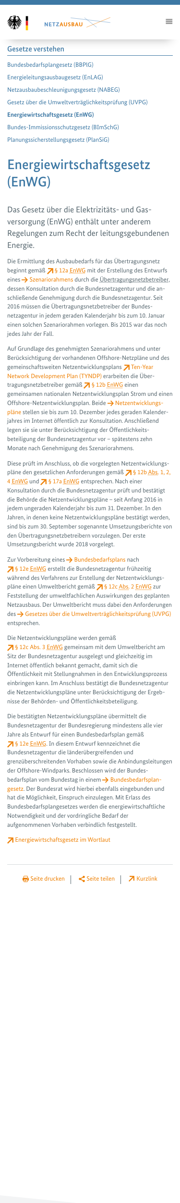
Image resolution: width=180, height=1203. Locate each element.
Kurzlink (146, 879)
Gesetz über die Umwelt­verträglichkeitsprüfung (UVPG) (77, 102)
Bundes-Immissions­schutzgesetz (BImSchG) (63, 127)
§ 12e (30, 569)
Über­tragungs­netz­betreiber (134, 279)
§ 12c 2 (128, 586)
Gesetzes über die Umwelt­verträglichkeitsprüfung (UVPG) (98, 614)
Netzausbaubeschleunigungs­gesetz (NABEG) (63, 90)
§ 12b (107, 385)
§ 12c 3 (39, 647)
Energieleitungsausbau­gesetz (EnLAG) (55, 77)
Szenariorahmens (51, 279)
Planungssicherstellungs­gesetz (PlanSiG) (58, 140)
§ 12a (70, 270)
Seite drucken (47, 879)
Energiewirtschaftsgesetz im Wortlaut (62, 840)
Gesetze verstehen (35, 49)
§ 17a (64, 481)
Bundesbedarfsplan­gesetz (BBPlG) (50, 65)
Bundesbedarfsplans (100, 560)
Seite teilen (100, 879)
